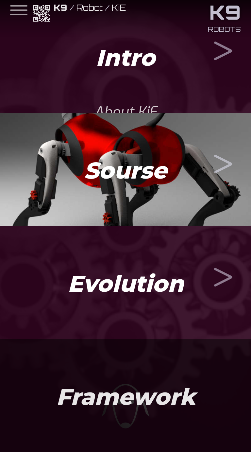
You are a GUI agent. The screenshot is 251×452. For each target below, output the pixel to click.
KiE (119, 8)
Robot (89, 8)
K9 (60, 8)
